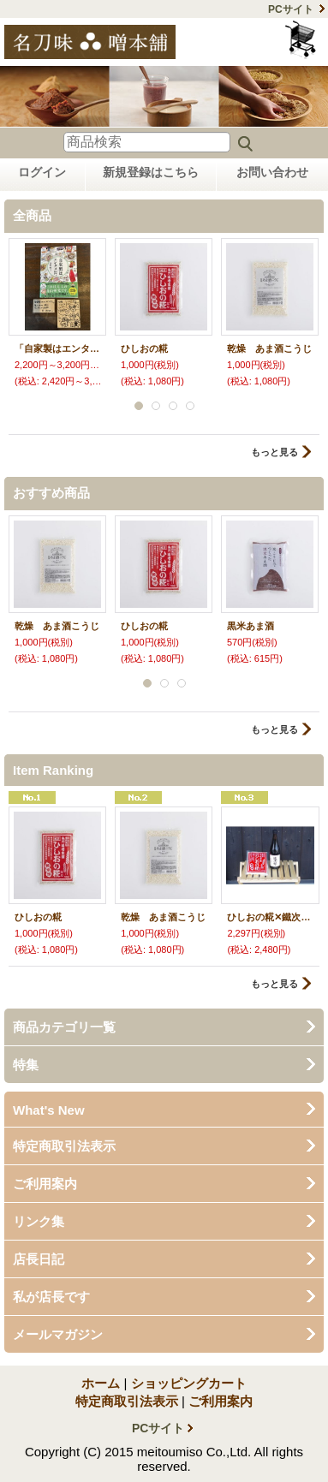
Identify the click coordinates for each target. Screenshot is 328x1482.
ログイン (42, 172)
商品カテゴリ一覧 (64, 1027)
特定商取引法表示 (64, 1146)
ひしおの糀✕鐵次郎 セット (270, 917)
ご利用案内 (45, 1183)
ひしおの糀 (144, 348)
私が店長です (51, 1296)
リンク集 (38, 1221)
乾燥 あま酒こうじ (269, 348)
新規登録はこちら (151, 172)
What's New (49, 1110)
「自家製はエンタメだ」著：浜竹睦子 (57, 348)
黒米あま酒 (250, 626)
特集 (26, 1064)
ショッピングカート (302, 40)
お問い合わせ (272, 172)
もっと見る (274, 452)
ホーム (100, 1383)
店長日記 (38, 1259)
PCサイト (290, 9)
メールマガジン (58, 1334)
